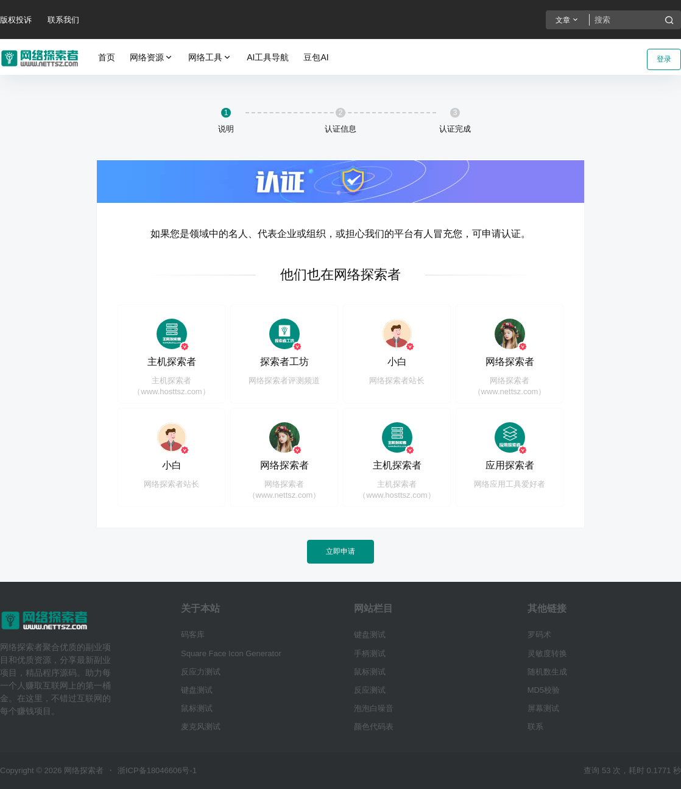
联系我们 (63, 19)
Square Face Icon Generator (231, 653)
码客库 (193, 634)
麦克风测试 (201, 726)
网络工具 (210, 57)
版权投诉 (16, 19)
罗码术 (539, 634)
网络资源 (152, 57)
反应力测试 (201, 671)
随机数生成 (547, 671)
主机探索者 (171, 361)
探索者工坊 (284, 361)
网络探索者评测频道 (284, 380)
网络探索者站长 (397, 380)
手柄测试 (370, 653)
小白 (397, 361)
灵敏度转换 (547, 653)
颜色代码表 (373, 726)
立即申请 (340, 551)
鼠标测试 (197, 708)
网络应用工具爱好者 (509, 484)
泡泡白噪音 (373, 708)
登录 (664, 59)
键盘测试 (197, 690)
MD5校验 (544, 690)
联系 (535, 726)
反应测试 (370, 690)
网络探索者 (509, 361)
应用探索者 (509, 465)
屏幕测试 (543, 708)
